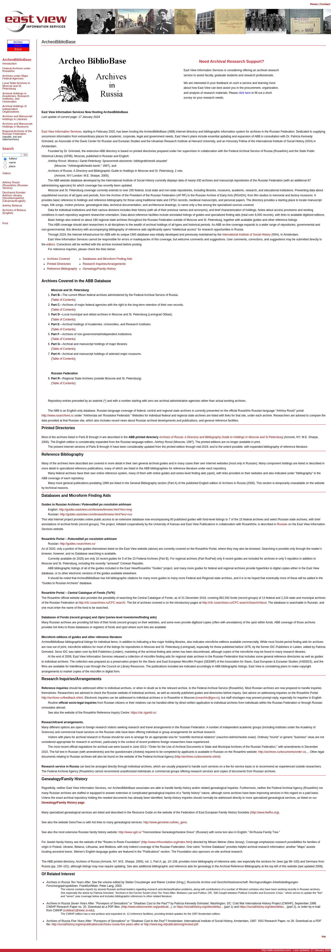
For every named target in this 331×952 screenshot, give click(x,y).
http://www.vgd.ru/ (130, 832)
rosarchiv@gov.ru (207, 697)
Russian (282, 524)
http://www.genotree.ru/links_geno (165, 822)
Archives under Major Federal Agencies (15, 77)
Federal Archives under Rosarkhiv (16, 69)
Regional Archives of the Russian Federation (17, 132)
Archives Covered (58, 259)
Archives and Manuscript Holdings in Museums (17, 125)
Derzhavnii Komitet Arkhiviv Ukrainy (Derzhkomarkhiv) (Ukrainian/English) (13, 196)
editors (50, 244)
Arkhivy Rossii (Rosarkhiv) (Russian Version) (15, 185)
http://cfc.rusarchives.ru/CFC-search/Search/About (234, 602)
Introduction (9, 63)
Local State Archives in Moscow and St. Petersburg (16, 86)
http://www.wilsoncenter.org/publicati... (146, 906)
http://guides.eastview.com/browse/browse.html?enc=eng (95, 509)
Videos (6, 173)
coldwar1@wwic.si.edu (78, 910)
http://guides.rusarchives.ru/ (77, 543)
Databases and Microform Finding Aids (107, 259)
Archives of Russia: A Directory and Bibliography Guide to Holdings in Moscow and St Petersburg (221, 437)
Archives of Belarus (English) (14, 211)
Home (314, 4)
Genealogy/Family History (99, 268)
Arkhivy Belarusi (12, 205)
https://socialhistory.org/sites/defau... (200, 906)
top (324, 936)
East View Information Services (61, 131)
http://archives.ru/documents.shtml (197, 756)
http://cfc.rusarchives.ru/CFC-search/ (101, 602)
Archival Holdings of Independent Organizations (14, 109)
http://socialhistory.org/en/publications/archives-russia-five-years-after (96, 924)
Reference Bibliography (62, 268)
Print (5, 223)
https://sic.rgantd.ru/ (143, 712)
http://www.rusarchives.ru (58, 415)
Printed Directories (59, 264)
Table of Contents (63, 299)
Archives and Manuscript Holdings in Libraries (17, 117)
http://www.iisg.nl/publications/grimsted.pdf (171, 924)
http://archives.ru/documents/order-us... (283, 752)
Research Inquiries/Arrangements (104, 264)
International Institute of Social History (246, 234)
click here (245, 93)
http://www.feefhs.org (264, 812)
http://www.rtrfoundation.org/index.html (167, 842)
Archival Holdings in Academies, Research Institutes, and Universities (15, 97)
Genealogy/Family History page (63, 802)
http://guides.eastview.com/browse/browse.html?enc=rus (96, 514)
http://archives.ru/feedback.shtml (62, 697)
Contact (325, 4)
